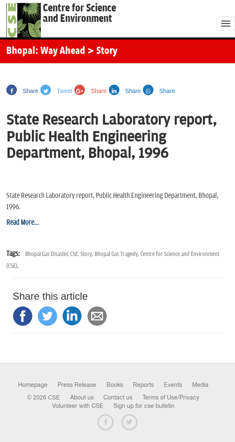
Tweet (56, 91)
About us (82, 397)
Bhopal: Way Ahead (45, 51)
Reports (143, 384)
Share (22, 91)
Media (200, 384)
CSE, (75, 254)
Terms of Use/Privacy (171, 397)
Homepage (33, 384)
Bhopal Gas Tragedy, (117, 254)
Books (114, 384)
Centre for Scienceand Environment (79, 13)
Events (173, 384)
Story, (87, 254)
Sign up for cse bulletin (144, 405)
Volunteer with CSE (77, 405)
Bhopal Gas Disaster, (47, 254)
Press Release (77, 384)
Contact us (117, 397)
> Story (102, 51)
